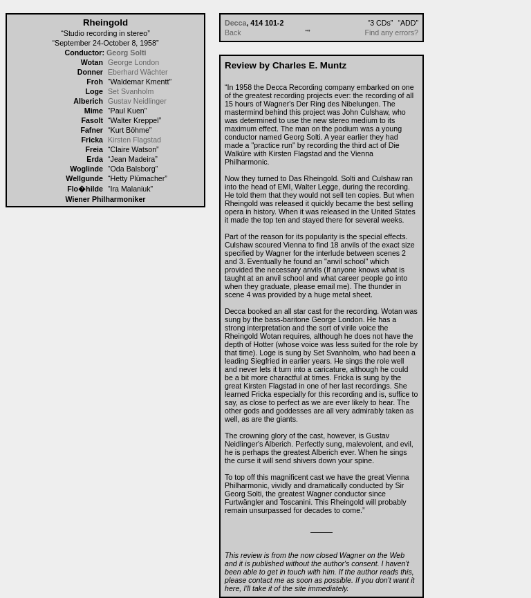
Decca (235, 23)
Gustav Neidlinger (137, 101)
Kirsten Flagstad (134, 140)
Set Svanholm (130, 91)
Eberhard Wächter (137, 72)
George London (133, 62)
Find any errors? (391, 32)
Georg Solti (126, 52)
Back (233, 32)
